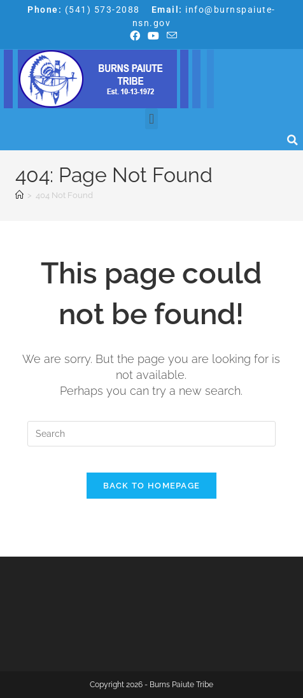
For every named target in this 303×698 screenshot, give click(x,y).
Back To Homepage (152, 485)
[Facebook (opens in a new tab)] (135, 36)
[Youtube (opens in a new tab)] (153, 36)
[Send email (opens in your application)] (170, 36)
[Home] (19, 195)
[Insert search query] (151, 433)
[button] (151, 118)
